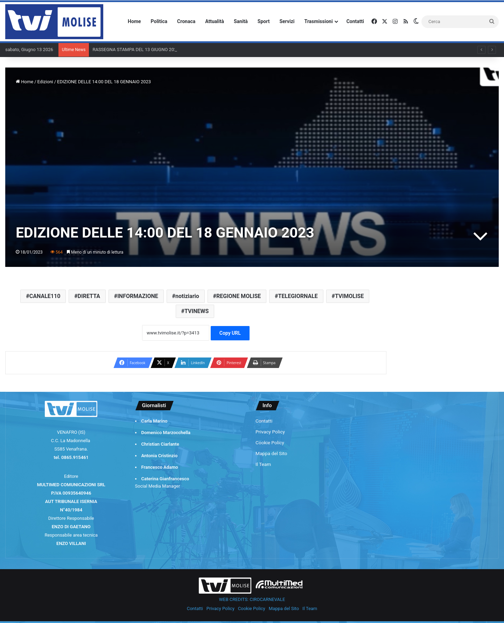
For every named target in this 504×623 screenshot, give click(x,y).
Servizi (286, 21)
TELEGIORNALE (298, 296)
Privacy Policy (270, 431)
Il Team (263, 464)
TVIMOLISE (349, 296)
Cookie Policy (269, 442)
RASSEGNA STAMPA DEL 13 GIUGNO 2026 (135, 49)
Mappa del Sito (271, 453)
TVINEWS (196, 311)
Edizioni (45, 81)
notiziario (187, 296)
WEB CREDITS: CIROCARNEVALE (252, 599)
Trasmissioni (318, 21)
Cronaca (186, 21)
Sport (264, 21)
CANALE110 (45, 296)
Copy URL (230, 333)
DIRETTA (89, 296)
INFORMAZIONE (137, 296)
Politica (159, 21)
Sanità (241, 21)
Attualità (214, 21)
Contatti (355, 21)
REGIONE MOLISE (238, 296)
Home (134, 21)
